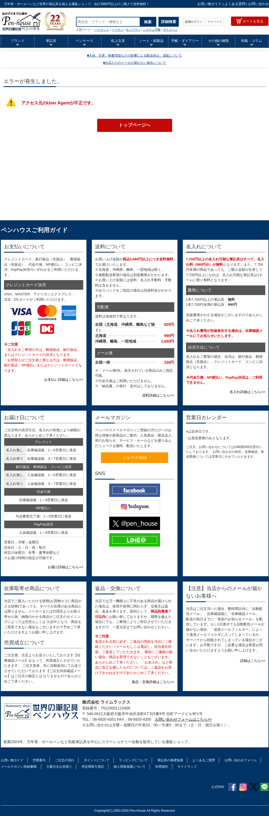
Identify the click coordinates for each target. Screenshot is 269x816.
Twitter (254, 787)
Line (264, 787)
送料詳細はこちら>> (158, 395)
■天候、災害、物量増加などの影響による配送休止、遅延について (134, 55)
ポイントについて (96, 760)
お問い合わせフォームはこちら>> (183, 719)
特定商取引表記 (93, 766)
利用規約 (161, 766)
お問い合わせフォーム (241, 760)
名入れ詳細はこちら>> (247, 392)
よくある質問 (235, 4)
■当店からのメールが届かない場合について (134, 63)
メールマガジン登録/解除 (19, 766)
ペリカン (117, 29)
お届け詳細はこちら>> (65, 567)
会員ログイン (194, 21)
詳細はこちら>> (252, 661)
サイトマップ (187, 766)
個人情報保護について (129, 766)
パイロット (101, 29)
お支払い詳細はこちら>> (63, 380)
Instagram (243, 787)
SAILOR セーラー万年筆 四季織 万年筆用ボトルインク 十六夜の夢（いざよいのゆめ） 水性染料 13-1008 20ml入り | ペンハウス (34, 21)
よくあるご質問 (203, 760)
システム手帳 (152, 29)
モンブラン (133, 29)
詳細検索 (168, 21)
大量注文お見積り (59, 766)
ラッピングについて (133, 760)
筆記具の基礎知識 (170, 760)
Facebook (232, 787)
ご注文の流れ (64, 760)
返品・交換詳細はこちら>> (153, 682)
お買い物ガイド (209, 4)
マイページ (214, 21)
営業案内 (39, 760)
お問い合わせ (258, 4)
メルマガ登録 (135, 457)
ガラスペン (170, 29)
